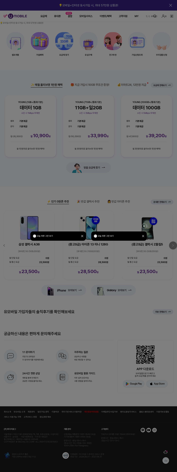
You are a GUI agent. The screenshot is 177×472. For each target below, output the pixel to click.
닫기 (82, 236)
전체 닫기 (144, 226)
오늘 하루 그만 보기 (43, 236)
